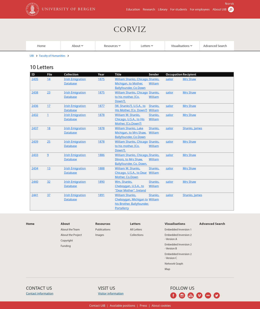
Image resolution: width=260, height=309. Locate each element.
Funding (66, 246)
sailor (169, 79)
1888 (101, 168)
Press (143, 306)
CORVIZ (130, 30)
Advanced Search (215, 46)
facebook (174, 296)
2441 (35, 195)
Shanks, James (192, 128)
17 (48, 106)
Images (99, 235)
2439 (35, 142)
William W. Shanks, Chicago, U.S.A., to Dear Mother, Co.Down (131, 172)
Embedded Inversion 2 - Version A (178, 237)
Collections (136, 235)
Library (162, 9)
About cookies (161, 306)
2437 (35, 128)
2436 (35, 106)
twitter (218, 296)
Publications (102, 229)
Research (149, 9)
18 (48, 128)
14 (48, 79)
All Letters (136, 229)
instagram (183, 296)
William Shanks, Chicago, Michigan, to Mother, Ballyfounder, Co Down (131, 83)
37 (48, 195)
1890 (101, 182)
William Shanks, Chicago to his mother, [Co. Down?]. (131, 96)
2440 (35, 182)
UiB (32, 55)
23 (48, 92)
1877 (101, 106)
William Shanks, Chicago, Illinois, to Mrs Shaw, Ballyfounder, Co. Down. (131, 159)
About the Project (71, 235)
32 (48, 182)
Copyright (67, 240)
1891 (101, 195)
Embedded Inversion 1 (178, 229)
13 (48, 168)
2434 (35, 168)
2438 (35, 92)
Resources (111, 46)
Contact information (39, 293)
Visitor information (111, 293)
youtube (192, 296)
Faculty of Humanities (52, 55)
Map (167, 269)
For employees (200, 9)
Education (133, 9)
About (76, 46)
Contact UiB (97, 306)
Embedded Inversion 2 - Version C (178, 256)
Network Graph (174, 263)
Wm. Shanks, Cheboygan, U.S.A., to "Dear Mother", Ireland (130, 186)
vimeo (200, 296)
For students (178, 9)
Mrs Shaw (189, 79)
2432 (35, 115)
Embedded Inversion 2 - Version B (178, 246)
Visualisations (180, 46)
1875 (101, 79)
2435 (35, 79)
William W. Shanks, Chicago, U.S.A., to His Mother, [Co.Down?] (129, 119)
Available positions (122, 306)
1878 (101, 115)
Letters (145, 46)
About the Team (70, 229)
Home (41, 46)
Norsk (229, 4)
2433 (35, 155)
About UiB (219, 9)
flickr (209, 296)
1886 (101, 155)
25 (48, 142)
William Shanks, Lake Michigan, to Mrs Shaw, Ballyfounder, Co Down (130, 132)
